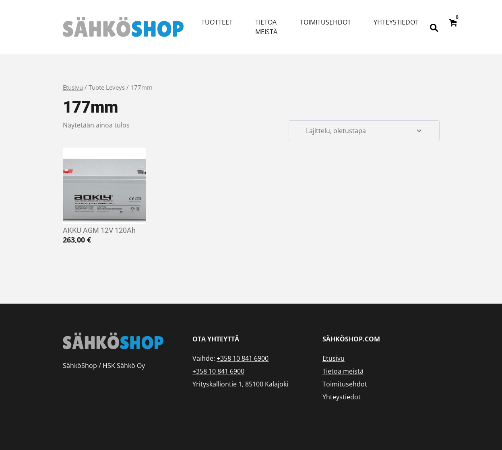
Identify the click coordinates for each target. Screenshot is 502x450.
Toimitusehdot (325, 22)
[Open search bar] (434, 27)
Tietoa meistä (266, 27)
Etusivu (73, 87)
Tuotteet (217, 22)
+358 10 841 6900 (243, 358)
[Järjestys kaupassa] (364, 130)
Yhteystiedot (396, 22)
